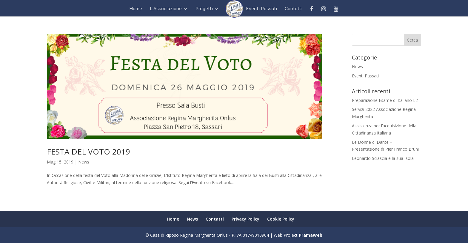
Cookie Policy (280, 219)
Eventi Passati (261, 9)
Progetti (204, 9)
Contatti (293, 9)
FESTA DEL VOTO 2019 (88, 151)
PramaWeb (310, 235)
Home (135, 9)
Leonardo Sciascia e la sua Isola (383, 158)
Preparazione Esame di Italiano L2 (385, 100)
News (232, 9)
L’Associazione (166, 9)
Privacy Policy (245, 219)
